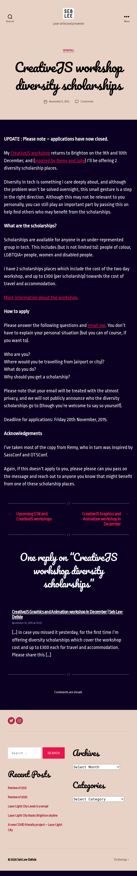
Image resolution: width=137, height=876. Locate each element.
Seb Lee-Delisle (26, 865)
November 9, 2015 (59, 107)
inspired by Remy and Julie (60, 165)
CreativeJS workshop (30, 158)
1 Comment (87, 107)
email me (96, 330)
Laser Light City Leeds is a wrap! (28, 812)
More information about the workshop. (41, 303)
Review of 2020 (17, 802)
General (68, 55)
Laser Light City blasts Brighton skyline (32, 821)
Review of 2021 (17, 793)
